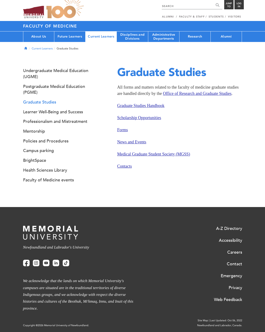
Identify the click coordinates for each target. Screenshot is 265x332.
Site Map (203, 320)
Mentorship (34, 131)
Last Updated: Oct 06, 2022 (226, 320)
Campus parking (38, 150)
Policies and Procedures (46, 141)
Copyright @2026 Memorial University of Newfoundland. (56, 325)
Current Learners (101, 36)
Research (195, 36)
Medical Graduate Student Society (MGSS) (153, 154)
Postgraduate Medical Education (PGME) (54, 89)
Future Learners (70, 36)
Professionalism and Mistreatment (55, 121)
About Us (38, 36)
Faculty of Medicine (50, 26)
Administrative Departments (163, 37)
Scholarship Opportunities (139, 117)
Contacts (124, 166)
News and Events (131, 142)
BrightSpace (34, 160)
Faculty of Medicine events (48, 180)
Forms (122, 130)
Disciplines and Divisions (132, 37)
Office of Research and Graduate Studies (197, 93)
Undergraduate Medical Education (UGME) (55, 73)
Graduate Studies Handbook (141, 105)
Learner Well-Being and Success (53, 111)
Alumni (226, 36)
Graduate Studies (39, 102)
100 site (65, 9)
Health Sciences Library (45, 170)
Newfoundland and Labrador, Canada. (219, 325)
